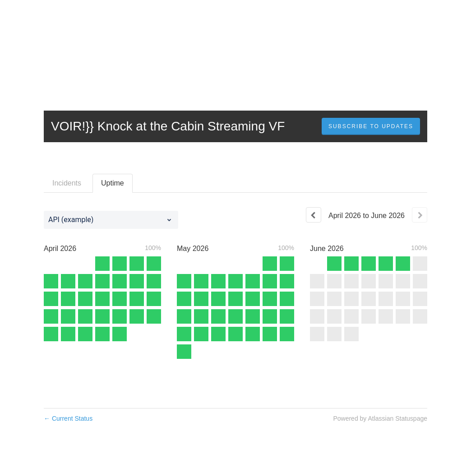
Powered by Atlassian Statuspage (380, 418)
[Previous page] (313, 215)
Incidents (66, 183)
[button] (371, 126)
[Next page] (419, 215)
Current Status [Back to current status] (68, 418)
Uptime (112, 183)
